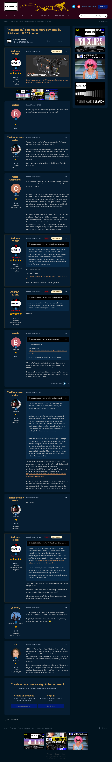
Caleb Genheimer (15, 178)
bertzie (15, 105)
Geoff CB (15, 607)
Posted (34, 51)
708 (16, 203)
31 (16, 128)
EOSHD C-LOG (59, 16)
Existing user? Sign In (89, 7)
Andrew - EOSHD (20, 40)
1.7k (16, 631)
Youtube (34, 16)
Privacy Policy (60, 754)
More (70, 16)
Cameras (30, 42)
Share (48, 41)
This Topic (99, 16)
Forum (16, 16)
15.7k (15, 77)
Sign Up (102, 6)
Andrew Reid (52, 339)
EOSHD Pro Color (45, 16)
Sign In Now (51, 706)
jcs (15, 644)
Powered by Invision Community (56, 759)
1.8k (16, 668)
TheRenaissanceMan (15, 139)
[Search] (87, 16)
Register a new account (24, 706)
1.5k (16, 163)
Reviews (24, 16)
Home (8, 16)
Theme (50, 754)
